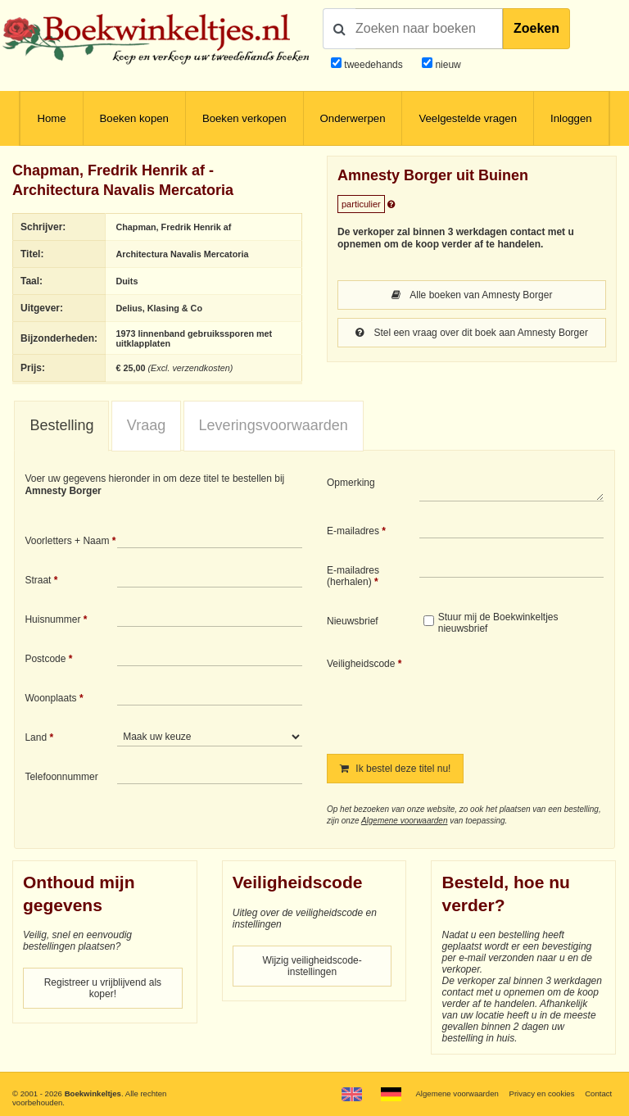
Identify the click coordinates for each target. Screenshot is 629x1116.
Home (51, 118)
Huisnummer (52, 619)
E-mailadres (353, 531)
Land (36, 737)
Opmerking (351, 482)
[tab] (61, 426)
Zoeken (536, 28)
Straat (38, 580)
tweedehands (373, 64)
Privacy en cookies (541, 1093)
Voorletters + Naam (67, 541)
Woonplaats (50, 698)
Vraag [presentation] (146, 425)
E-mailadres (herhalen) (353, 576)
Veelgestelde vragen (468, 118)
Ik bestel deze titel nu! (395, 768)
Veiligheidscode (361, 663)
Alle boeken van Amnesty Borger (472, 295)
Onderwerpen (353, 118)
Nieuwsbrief (352, 621)
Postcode (45, 659)
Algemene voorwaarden (404, 820)
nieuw (446, 64)
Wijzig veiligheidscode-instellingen (311, 966)
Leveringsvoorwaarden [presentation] (273, 425)
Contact (598, 1093)
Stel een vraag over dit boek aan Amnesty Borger (471, 332)
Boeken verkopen (244, 118)
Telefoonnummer (61, 777)
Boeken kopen (134, 118)
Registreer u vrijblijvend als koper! (102, 988)
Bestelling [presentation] (61, 425)
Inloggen (571, 118)
